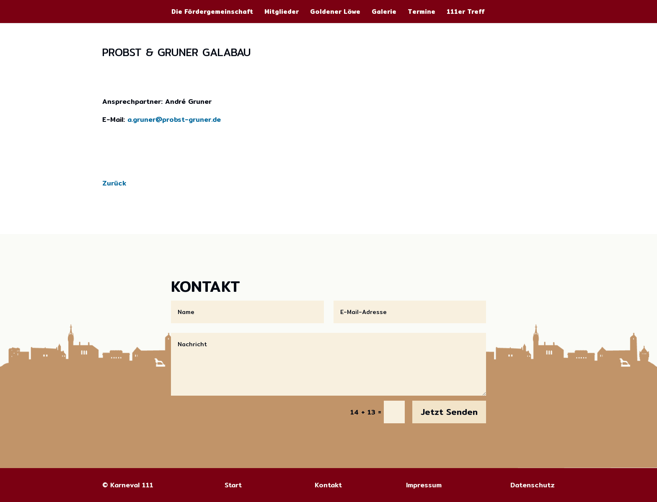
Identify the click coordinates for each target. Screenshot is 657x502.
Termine (421, 12)
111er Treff (466, 12)
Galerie (384, 12)
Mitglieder (281, 12)
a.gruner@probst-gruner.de (174, 119)
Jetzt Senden (449, 411)
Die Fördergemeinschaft (212, 12)
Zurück (114, 183)
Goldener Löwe (335, 12)
